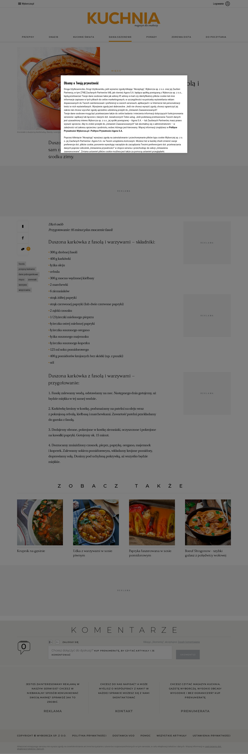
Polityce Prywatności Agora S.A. (107, 131)
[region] (124, 113)
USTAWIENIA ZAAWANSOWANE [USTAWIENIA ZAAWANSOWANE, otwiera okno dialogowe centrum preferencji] (84, 146)
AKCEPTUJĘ (173, 146)
